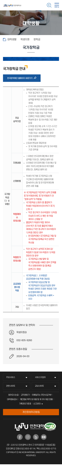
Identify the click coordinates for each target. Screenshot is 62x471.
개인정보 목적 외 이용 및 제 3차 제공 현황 (36, 399)
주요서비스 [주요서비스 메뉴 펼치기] (10, 377)
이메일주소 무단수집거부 (41, 395)
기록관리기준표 (25, 404)
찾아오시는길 (13, 395)
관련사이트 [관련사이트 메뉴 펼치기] (10, 386)
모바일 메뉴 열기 (57, 5)
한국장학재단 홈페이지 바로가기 (20, 78)
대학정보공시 (12, 399)
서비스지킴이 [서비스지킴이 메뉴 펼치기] (40, 377)
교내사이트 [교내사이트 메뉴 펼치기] (39, 386)
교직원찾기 (25, 395)
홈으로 (4, 39)
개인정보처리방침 (31, 412)
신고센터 (37, 404)
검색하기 (49, 5)
